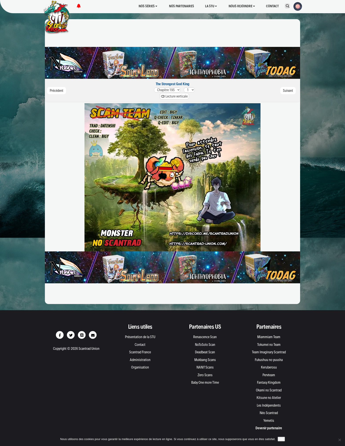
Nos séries (148, 6)
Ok (281, 439)
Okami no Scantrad (269, 390)
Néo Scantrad (269, 413)
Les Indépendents (269, 405)
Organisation (140, 367)
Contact (272, 6)
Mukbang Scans (205, 360)
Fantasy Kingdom (269, 382)
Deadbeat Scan (205, 352)
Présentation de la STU (140, 337)
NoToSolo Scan (205, 344)
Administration (140, 360)
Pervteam (268, 375)
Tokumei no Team (269, 344)
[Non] (339, 440)
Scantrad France (140, 352)
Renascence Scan (205, 337)
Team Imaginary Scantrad (269, 352)
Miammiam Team (268, 337)
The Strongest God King (172, 84)
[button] (296, 6)
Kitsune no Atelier (269, 398)
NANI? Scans (205, 367)
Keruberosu (269, 367)
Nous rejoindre (242, 6)
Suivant (288, 90)
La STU (211, 6)
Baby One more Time (205, 382)
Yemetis (268, 420)
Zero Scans (205, 375)
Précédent (56, 90)
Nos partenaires (181, 6)
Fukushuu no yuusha (269, 360)
